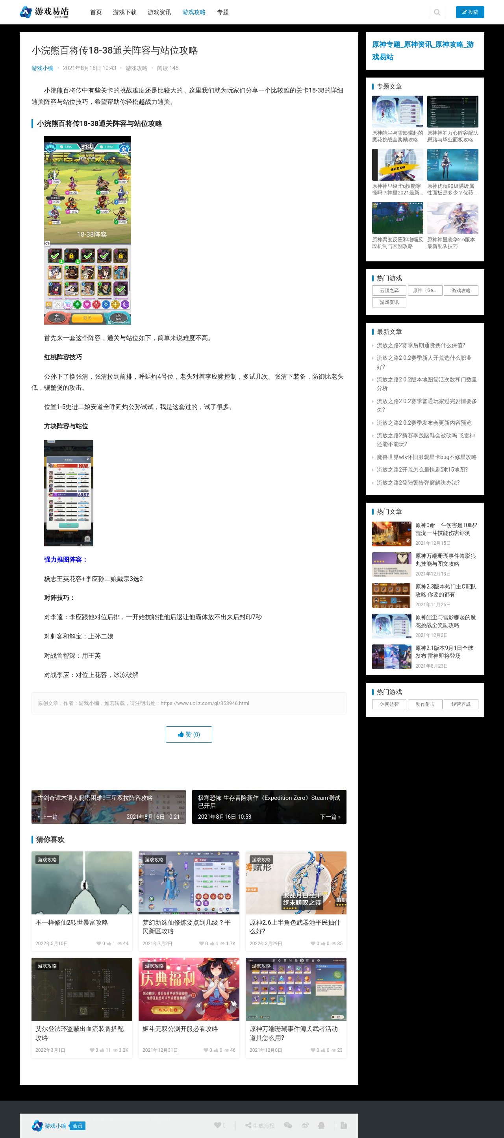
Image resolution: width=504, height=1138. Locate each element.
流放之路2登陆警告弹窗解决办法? (418, 482)
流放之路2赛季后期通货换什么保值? (421, 345)
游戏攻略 (194, 12)
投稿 (470, 12)
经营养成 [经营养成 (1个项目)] (461, 704)
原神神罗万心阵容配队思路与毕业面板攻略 (452, 136)
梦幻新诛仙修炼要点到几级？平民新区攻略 (187, 927)
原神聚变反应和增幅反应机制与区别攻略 (397, 243)
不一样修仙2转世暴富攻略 (71, 922)
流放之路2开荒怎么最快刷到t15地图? (422, 469)
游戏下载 (125, 12)
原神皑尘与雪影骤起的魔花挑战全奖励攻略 (397, 136)
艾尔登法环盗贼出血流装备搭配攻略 (79, 1033)
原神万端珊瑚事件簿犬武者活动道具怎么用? (294, 1033)
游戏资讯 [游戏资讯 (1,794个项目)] (389, 302)
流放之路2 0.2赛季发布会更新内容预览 (424, 423)
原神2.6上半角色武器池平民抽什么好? (295, 927)
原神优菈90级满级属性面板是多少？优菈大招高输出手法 (452, 189)
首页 (96, 12)
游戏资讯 (159, 12)
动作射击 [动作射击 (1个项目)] (425, 704)
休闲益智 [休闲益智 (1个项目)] (389, 704)
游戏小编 (43, 68)
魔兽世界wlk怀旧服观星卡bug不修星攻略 (427, 457)
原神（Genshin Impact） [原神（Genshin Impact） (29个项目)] (427, 290)
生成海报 (259, 1125)
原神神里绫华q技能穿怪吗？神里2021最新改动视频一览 (396, 189)
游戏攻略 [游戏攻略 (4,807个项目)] (461, 290)
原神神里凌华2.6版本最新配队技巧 (451, 243)
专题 (223, 12)
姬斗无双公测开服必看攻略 (180, 1029)
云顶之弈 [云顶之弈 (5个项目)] (389, 290)
